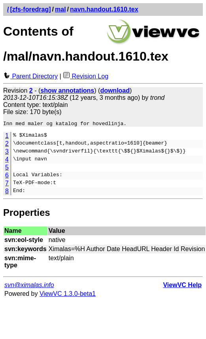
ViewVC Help (182, 286)
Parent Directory (30, 76)
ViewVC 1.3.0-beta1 (68, 294)
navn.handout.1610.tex (104, 9)
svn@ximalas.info (29, 286)
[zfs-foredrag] (30, 9)
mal (60, 9)
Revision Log (85, 76)
